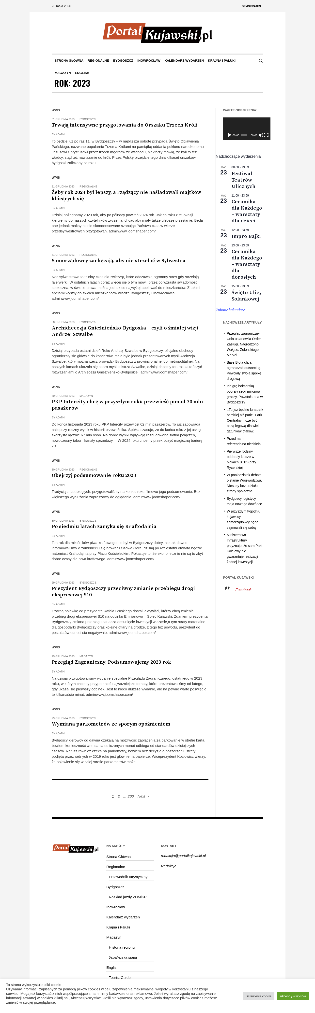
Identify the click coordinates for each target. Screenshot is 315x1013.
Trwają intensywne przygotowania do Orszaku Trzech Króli (125, 125)
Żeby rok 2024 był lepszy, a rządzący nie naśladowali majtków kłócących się (126, 195)
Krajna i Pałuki (118, 927)
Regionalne (88, 186)
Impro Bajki (246, 236)
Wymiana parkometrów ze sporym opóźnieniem (111, 724)
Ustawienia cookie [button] (258, 996)
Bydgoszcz (87, 119)
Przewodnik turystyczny (128, 877)
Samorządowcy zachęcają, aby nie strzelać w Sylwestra (119, 260)
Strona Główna (118, 857)
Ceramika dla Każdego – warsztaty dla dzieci (247, 211)
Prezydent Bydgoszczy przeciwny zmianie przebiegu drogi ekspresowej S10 (123, 591)
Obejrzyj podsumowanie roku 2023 (94, 475)
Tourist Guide (119, 977)
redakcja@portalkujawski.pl (183, 856)
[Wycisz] (256, 135)
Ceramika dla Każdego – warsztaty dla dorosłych (247, 264)
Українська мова (123, 957)
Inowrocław (115, 907)
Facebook (244, 589)
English (112, 967)
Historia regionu (122, 947)
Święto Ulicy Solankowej (247, 295)
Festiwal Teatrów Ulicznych (243, 180)
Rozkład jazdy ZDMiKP (127, 897)
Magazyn (86, 395)
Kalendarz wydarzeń (123, 917)
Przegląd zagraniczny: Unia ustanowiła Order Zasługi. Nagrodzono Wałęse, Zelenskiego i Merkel (244, 344)
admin (60, 134)
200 (131, 796)
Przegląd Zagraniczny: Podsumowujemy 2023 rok (111, 662)
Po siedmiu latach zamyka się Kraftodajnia (104, 526)
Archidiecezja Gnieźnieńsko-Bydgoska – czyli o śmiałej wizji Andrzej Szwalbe (125, 331)
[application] (243, 128)
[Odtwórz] (229, 135)
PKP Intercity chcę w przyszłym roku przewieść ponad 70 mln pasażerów (127, 405)
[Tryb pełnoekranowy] (260, 135)
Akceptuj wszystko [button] (293, 996)
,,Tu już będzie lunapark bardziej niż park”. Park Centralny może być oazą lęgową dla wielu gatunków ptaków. (245, 420)
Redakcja (168, 866)
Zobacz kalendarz (230, 310)
